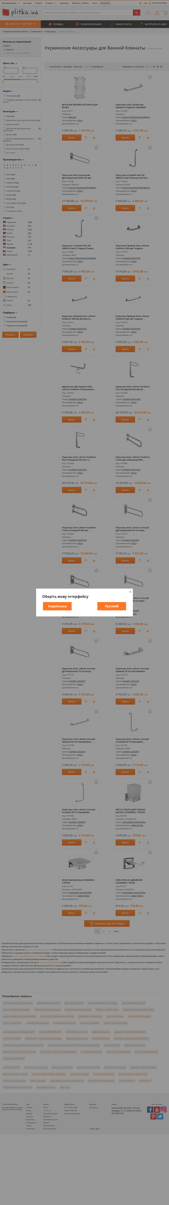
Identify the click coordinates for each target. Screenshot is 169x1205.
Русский (112, 606)
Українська (57, 606)
